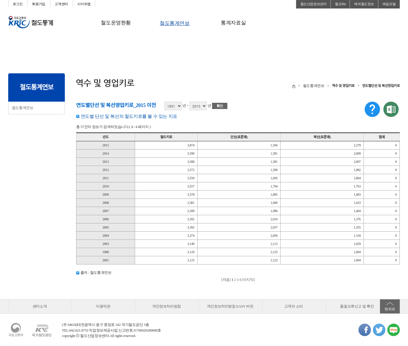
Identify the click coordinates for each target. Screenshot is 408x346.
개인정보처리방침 (166, 306)
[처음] (226, 279)
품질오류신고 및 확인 (357, 306)
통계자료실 (233, 22)
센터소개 (40, 306)
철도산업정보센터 (313, 4)
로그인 (18, 4)
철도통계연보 (175, 23)
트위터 (379, 330)
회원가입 (38, 4)
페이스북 (364, 330)
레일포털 (389, 4)
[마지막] (248, 279)
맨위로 (389, 309)
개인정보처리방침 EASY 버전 (230, 306)
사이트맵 (83, 4)
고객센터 (61, 4)
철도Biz (340, 4)
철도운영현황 (116, 22)
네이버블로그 (393, 330)
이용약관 (103, 306)
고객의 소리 (293, 306)
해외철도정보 (364, 4)
